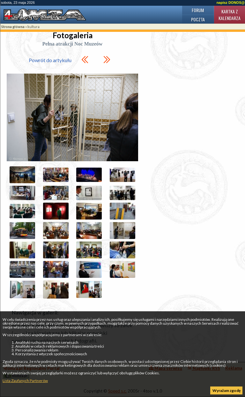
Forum (198, 10)
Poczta (198, 19)
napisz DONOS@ (231, 2)
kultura (33, 27)
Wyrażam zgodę (226, 390)
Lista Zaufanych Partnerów (25, 380)
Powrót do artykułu (50, 60)
